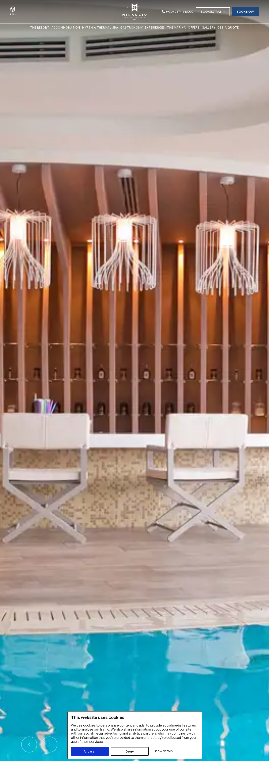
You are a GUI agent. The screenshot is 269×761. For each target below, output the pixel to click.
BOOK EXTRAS (211, 11)
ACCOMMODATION (66, 27)
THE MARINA (176, 27)
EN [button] (12, 14)
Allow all (90, 751)
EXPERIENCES (155, 27)
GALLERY (208, 27)
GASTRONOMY (131, 27)
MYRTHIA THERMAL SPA (100, 27)
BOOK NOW (245, 12)
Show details (163, 751)
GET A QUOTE (228, 27)
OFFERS (194, 27)
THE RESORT (39, 27)
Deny (129, 751)
